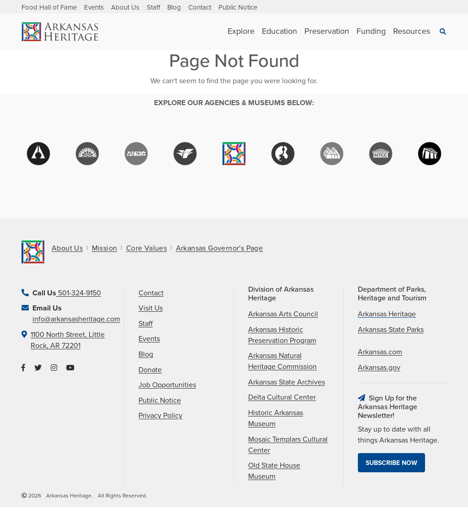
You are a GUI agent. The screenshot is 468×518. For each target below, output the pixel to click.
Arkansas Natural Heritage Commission (282, 361)
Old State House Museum (274, 471)
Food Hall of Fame (49, 7)
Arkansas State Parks (391, 329)
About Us (125, 7)
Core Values (146, 248)
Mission (104, 248)
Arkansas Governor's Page (219, 248)
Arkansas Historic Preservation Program (282, 335)
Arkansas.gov (379, 367)
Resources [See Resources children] (411, 31)
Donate (150, 369)
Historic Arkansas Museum (275, 418)
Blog (174, 7)
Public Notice (237, 7)
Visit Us (150, 308)
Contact (199, 7)
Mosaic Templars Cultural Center (288, 445)
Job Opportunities (167, 385)
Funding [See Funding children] (371, 31)
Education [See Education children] (279, 31)
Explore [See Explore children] (241, 31)
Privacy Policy (160, 415)
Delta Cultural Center (282, 397)
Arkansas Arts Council (283, 314)
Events (94, 7)
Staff (153, 7)
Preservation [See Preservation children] (326, 31)
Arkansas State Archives (286, 382)
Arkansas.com (380, 352)
